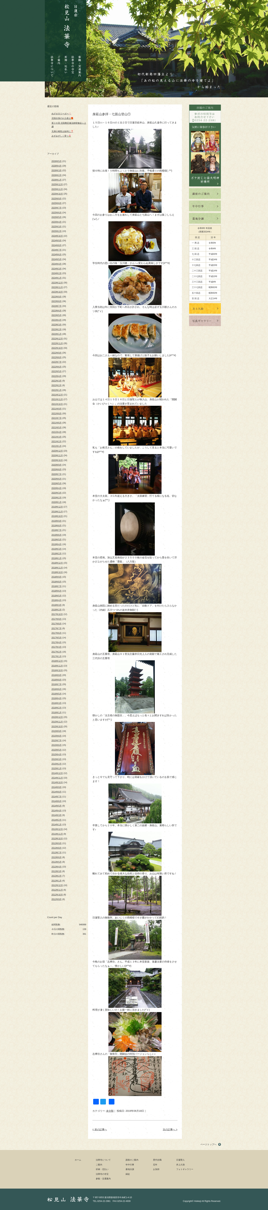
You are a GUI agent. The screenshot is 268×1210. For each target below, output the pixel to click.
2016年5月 (57, 694)
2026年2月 (57, 175)
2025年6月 (57, 212)
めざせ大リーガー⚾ (61, 113)
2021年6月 (57, 423)
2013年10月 (57, 838)
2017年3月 (57, 647)
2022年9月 (57, 353)
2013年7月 (57, 852)
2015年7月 (57, 740)
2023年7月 (57, 306)
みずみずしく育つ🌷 (61, 136)
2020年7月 (57, 474)
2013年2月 (57, 876)
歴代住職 (157, 1160)
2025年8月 (57, 203)
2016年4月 (57, 698)
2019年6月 (57, 535)
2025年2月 (57, 231)
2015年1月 (57, 768)
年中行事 (130, 1164)
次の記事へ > (170, 1129)
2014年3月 (57, 815)
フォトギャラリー (184, 1169)
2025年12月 (57, 184)
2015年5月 (57, 750)
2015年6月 (57, 745)
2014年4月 (57, 810)
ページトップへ (208, 1144)
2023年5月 (57, 315)
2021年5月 (57, 427)
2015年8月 (57, 736)
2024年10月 (57, 236)
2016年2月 (57, 708)
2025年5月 (57, 217)
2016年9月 (57, 675)
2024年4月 (57, 264)
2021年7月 (57, 418)
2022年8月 (57, 357)
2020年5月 (57, 483)
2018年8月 (57, 581)
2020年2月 (57, 497)
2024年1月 (57, 278)
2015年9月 (57, 731)
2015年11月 (57, 722)
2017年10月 (57, 614)
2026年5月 (57, 161)
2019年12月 (57, 507)
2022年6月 (57, 367)
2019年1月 (57, 558)
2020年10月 (57, 460)
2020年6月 (57, 479)
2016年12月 (57, 661)
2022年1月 (57, 390)
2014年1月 (57, 824)
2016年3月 (57, 703)
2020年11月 (57, 455)
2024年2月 (57, 273)
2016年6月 (57, 689)
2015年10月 (57, 726)
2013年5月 (57, 862)
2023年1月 (57, 334)
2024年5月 (57, 259)
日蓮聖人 (180, 1160)
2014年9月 (57, 787)
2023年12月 (57, 282)
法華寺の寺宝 (73, 64)
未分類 (110, 1110)
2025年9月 (57, 198)
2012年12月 (57, 885)
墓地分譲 (130, 1169)
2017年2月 (57, 652)
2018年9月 (57, 577)
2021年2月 (57, 441)
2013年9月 (57, 843)
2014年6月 (57, 801)
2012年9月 (57, 899)
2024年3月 (57, 268)
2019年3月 (57, 549)
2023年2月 (57, 329)
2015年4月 (57, 754)
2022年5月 (57, 371)
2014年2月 (57, 820)
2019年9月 (57, 521)
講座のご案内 (132, 1160)
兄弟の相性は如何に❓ (62, 131)
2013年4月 (57, 866)
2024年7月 (57, 250)
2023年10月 (57, 292)
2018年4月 (57, 600)
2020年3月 (57, 493)
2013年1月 (57, 880)
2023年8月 (57, 301)
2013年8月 (57, 848)
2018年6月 (57, 591)
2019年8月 (57, 525)
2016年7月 (57, 684)
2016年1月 (57, 712)
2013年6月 (57, 857)
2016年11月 (57, 666)
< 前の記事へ (99, 1129)
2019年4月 (57, 544)
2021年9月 (57, 409)
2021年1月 (57, 446)
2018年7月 (57, 586)
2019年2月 (57, 553)
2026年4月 (57, 166)
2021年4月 (57, 432)
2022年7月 (57, 362)
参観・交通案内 (79, 64)
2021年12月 (57, 395)
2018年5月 (57, 595)
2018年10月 (57, 572)
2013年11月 (57, 834)
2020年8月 (57, 469)
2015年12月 (57, 717)
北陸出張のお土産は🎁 (62, 118)
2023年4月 (57, 320)
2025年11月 (57, 189)
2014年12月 (57, 773)
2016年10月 (57, 670)
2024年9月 (57, 240)
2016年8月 (57, 680)
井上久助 (180, 1164)
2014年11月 (57, 778)
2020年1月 (57, 502)
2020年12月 (57, 451)
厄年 (155, 1164)
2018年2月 (57, 609)
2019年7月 (57, 530)
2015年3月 (57, 759)
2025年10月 (57, 194)
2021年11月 (57, 399)
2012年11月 (57, 890)
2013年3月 (57, 871)
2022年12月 (57, 338)
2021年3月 (57, 437)
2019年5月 (57, 539)
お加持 (156, 1169)
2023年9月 (57, 296)
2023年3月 (57, 324)
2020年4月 (57, 488)
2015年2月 (57, 764)
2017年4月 (57, 642)
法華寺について (52, 64)
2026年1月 (57, 180)
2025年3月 (57, 226)
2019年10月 (57, 516)
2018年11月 (57, 567)
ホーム (78, 1160)
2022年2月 (57, 385)
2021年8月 (57, 413)
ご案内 (59, 57)
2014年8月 (57, 792)
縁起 (128, 1174)
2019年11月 (57, 511)
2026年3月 (57, 170)
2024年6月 (57, 254)
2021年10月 (57, 404)
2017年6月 (57, 633)
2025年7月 (57, 208)
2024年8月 (57, 245)
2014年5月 (57, 806)
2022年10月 (57, 348)
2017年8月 (57, 623)
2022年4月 (57, 376)
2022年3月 (57, 381)
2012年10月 (57, 894)
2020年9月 (57, 465)
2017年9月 (57, 619)
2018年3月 (57, 605)
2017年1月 (57, 656)
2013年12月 (57, 829)
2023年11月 (57, 287)
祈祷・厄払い (65, 61)
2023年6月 (57, 310)
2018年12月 (57, 563)
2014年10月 (57, 782)
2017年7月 (57, 628)
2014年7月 (57, 796)
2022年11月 (57, 343)
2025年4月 (57, 222)
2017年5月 (57, 637)
